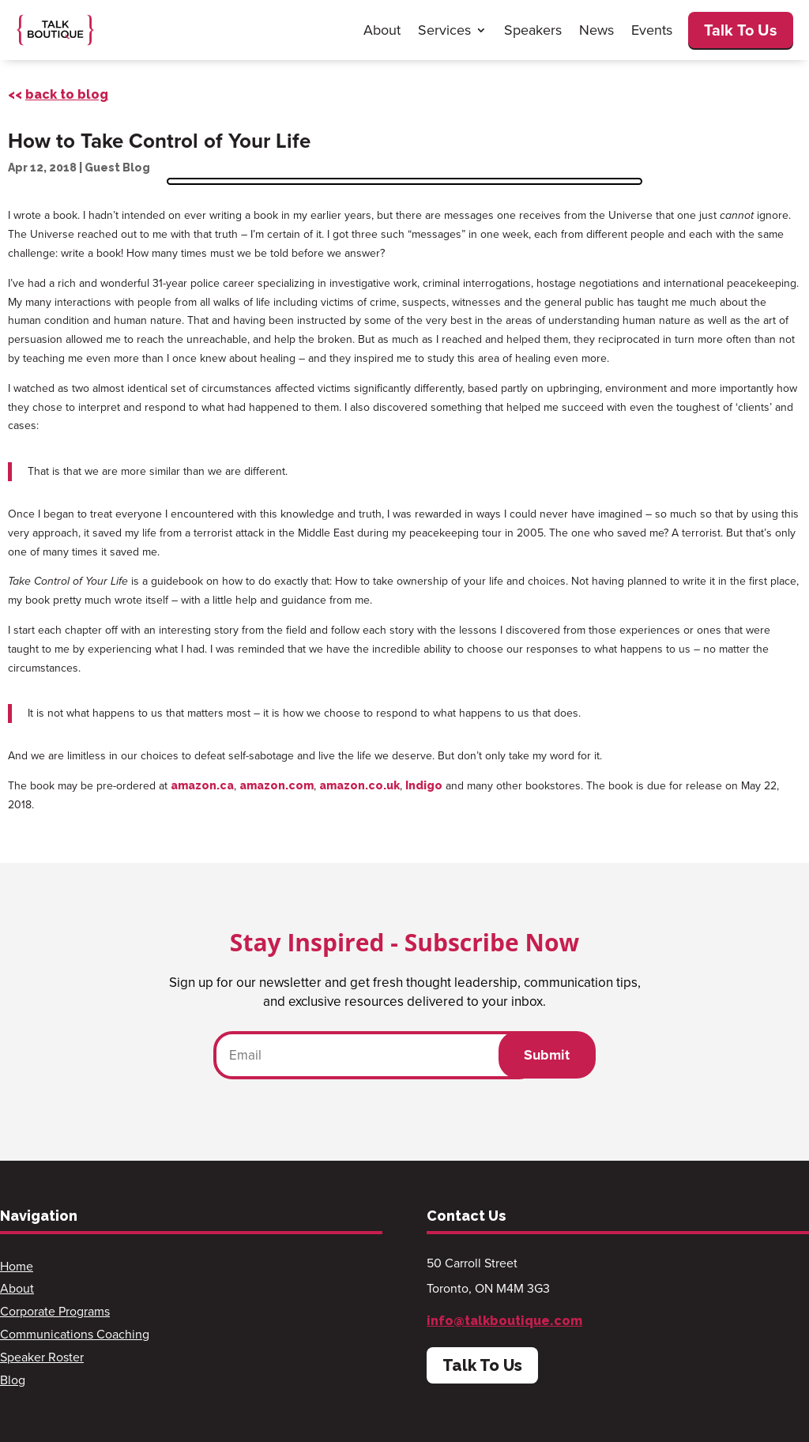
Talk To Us (740, 30)
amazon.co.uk (359, 785)
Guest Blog (117, 167)
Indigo (423, 785)
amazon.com (276, 785)
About (382, 30)
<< (58, 94)
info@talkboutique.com (504, 1320)
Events (651, 30)
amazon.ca (202, 785)
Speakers (533, 30)
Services (444, 30)
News (596, 30)
